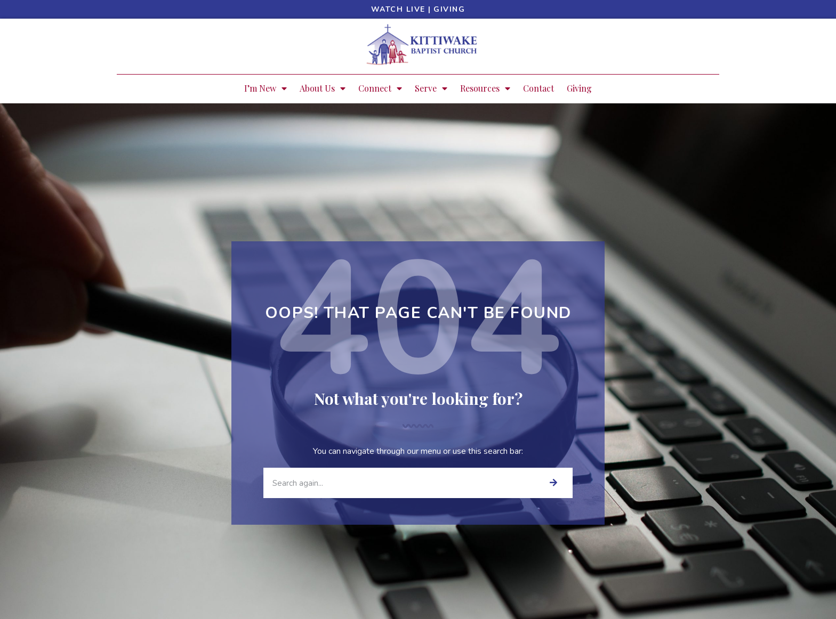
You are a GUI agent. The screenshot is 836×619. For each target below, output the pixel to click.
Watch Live (398, 9)
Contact (538, 88)
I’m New (265, 88)
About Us (322, 88)
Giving (449, 9)
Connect (380, 88)
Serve (431, 88)
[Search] (553, 483)
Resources (485, 88)
